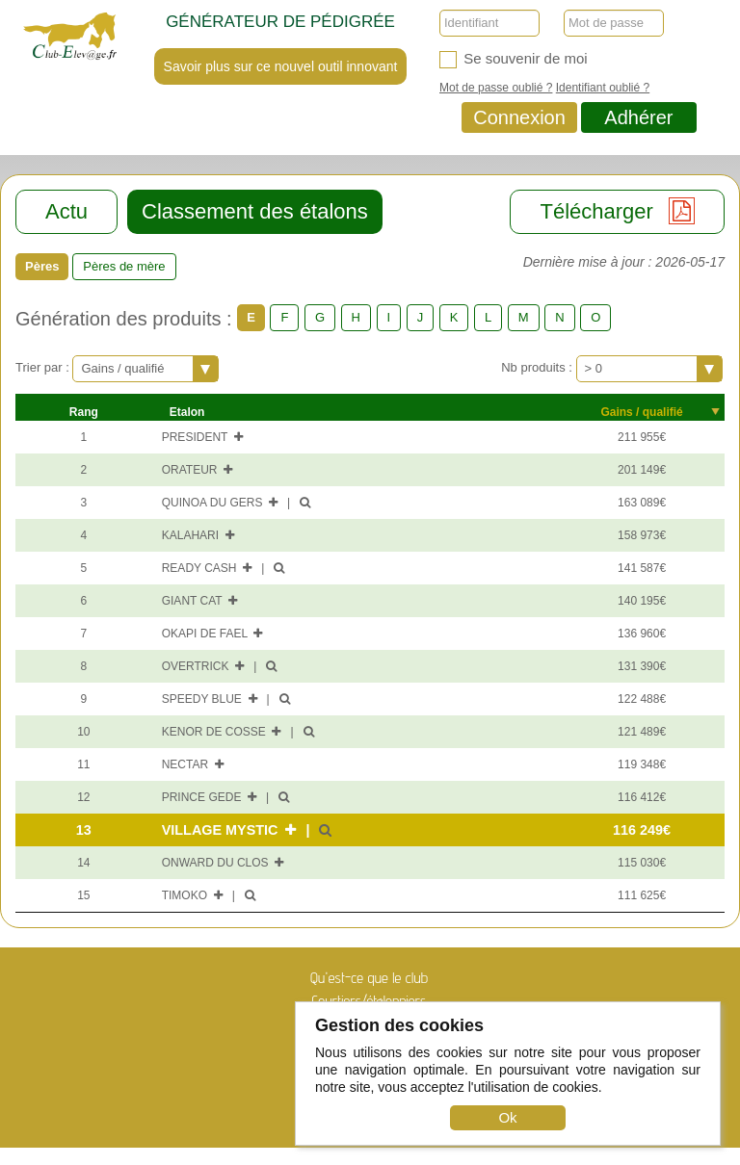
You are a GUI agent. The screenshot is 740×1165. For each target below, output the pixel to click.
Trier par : (43, 367)
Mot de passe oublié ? (495, 87)
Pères (42, 266)
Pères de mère (124, 266)
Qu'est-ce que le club (369, 978)
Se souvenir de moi (513, 59)
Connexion (519, 117)
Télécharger (617, 210)
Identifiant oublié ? (602, 87)
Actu (66, 211)
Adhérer (638, 117)
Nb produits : (538, 367)
